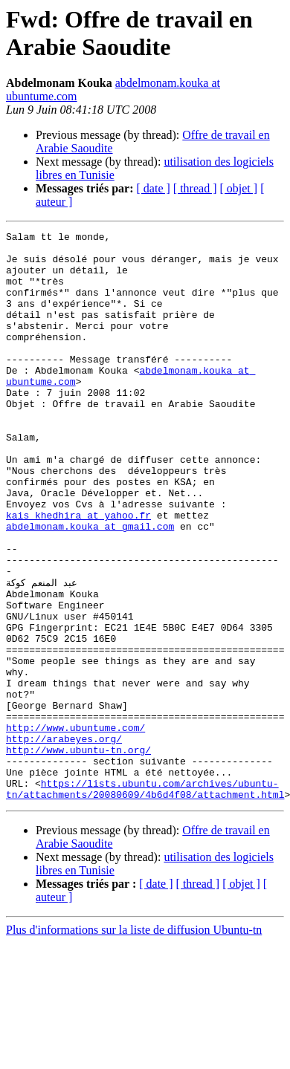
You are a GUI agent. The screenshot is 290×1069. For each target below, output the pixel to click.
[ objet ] (238, 188)
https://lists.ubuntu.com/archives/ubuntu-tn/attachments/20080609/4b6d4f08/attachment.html (145, 900)
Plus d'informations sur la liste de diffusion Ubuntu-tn (134, 1042)
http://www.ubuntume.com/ (75, 827)
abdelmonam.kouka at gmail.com (90, 586)
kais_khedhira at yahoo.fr (78, 572)
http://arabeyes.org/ (64, 840)
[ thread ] (195, 188)
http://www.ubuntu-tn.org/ (78, 853)
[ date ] (153, 188)
